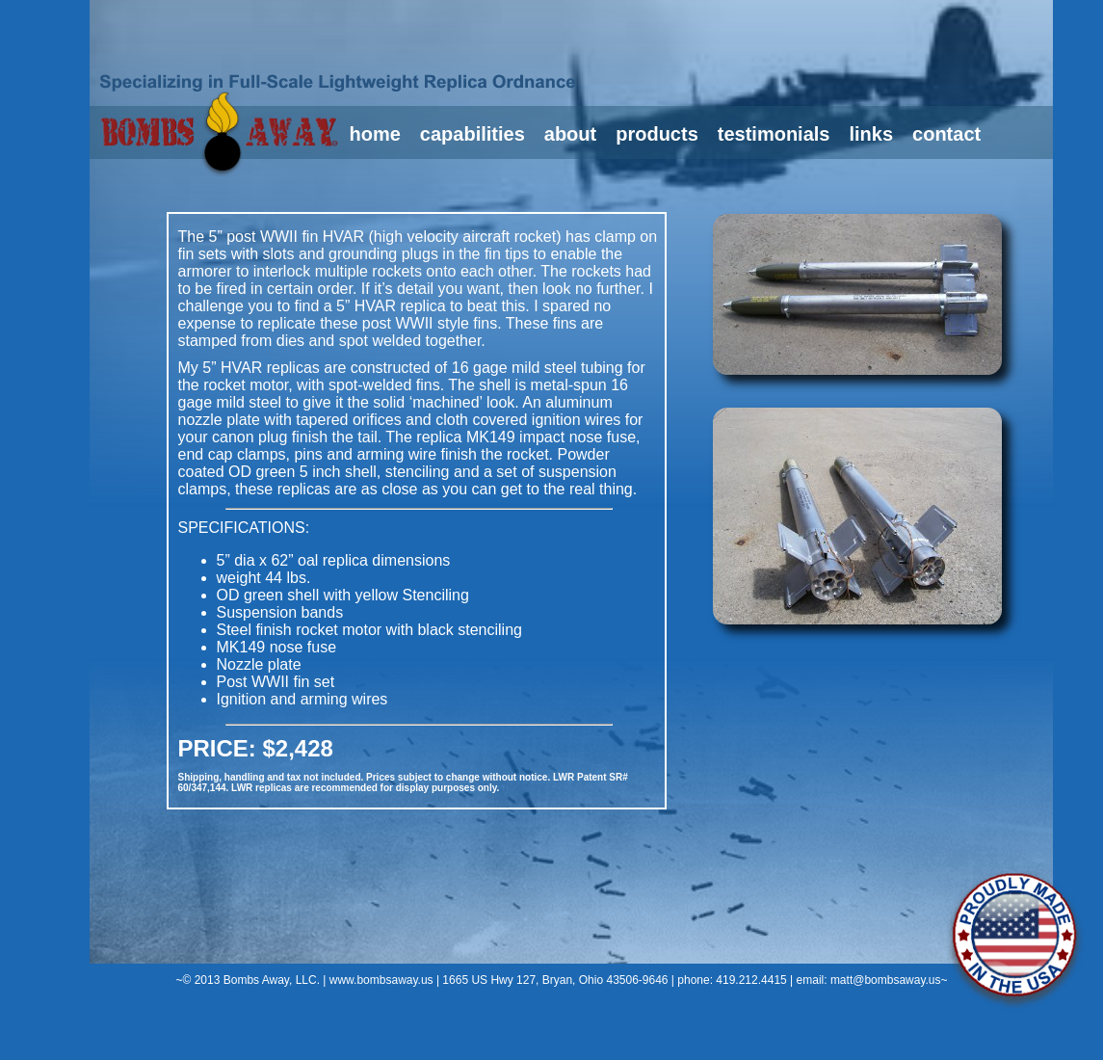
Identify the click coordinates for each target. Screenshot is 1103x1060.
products (657, 134)
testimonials (774, 134)
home (375, 134)
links (871, 134)
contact (946, 134)
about (570, 134)
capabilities (472, 134)
